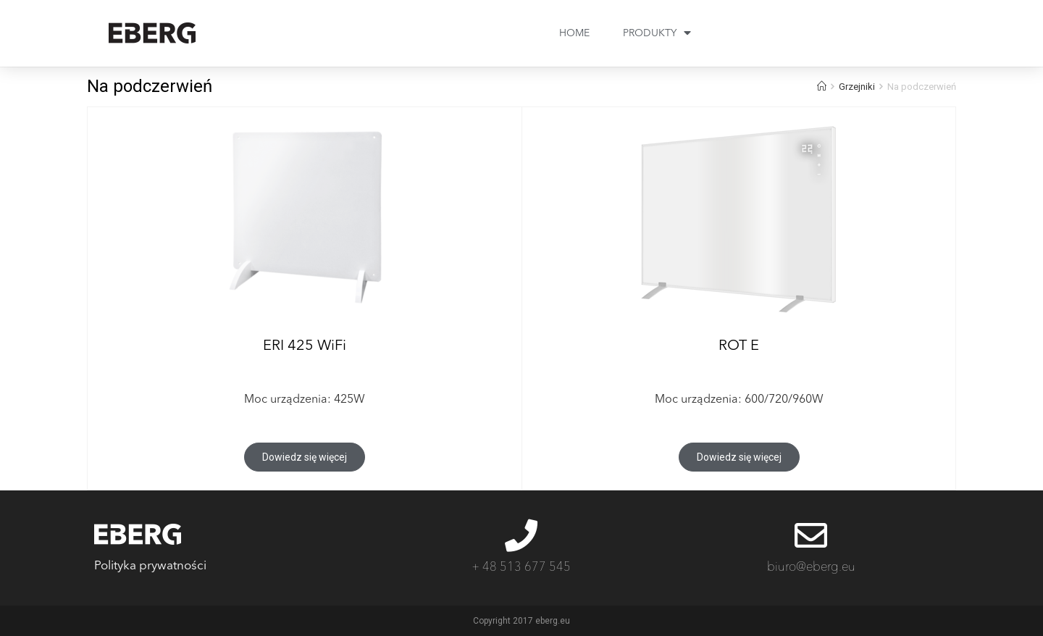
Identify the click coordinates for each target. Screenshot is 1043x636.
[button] (304, 457)
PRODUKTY (657, 33)
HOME (574, 33)
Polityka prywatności (150, 566)
